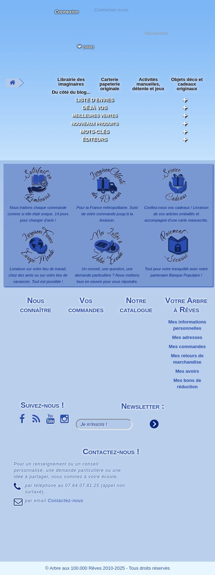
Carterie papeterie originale (109, 84)
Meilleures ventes (94, 115)
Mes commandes (187, 346)
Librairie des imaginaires (71, 81)
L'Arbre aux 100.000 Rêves (12, 16)
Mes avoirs (187, 371)
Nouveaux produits (94, 123)
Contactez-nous (111, 9)
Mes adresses (187, 337)
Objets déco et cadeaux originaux (187, 84)
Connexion (66, 11)
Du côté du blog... (71, 92)
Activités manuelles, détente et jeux (148, 84)
